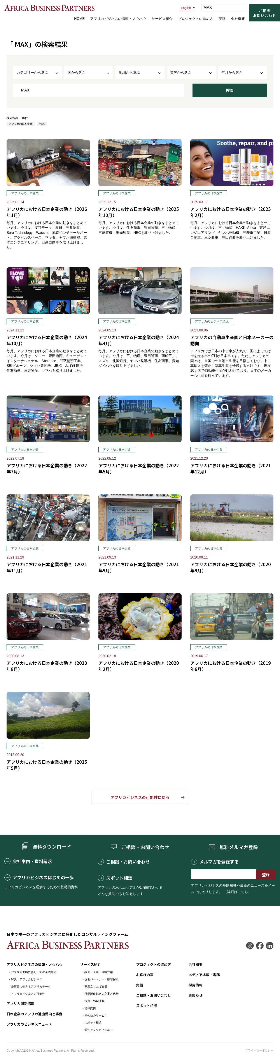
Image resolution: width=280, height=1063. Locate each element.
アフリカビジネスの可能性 (28, 993)
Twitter (250, 946)
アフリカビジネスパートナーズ (49, 8)
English (184, 8)
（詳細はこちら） (238, 892)
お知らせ (196, 994)
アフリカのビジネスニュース (29, 1023)
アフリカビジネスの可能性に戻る (140, 797)
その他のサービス (95, 1015)
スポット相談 (115, 878)
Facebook (260, 946)
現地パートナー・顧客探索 (101, 979)
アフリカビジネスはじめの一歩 (39, 878)
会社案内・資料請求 (28, 861)
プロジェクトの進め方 (195, 19)
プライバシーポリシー (259, 1050)
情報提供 (90, 1008)
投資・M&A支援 (94, 1001)
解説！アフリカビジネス (26, 979)
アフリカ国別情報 (21, 1003)
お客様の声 (145, 974)
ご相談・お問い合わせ (124, 862)
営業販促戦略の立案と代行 (101, 993)
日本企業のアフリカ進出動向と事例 (35, 1013)
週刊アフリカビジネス (98, 1029)
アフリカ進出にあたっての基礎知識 (33, 972)
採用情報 (196, 984)
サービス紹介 (162, 19)
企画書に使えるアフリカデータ (31, 986)
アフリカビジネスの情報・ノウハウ (118, 19)
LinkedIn (269, 946)
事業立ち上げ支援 (95, 986)
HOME (79, 19)
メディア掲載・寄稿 (204, 974)
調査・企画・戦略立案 (98, 972)
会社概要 (238, 19)
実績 (222, 19)
